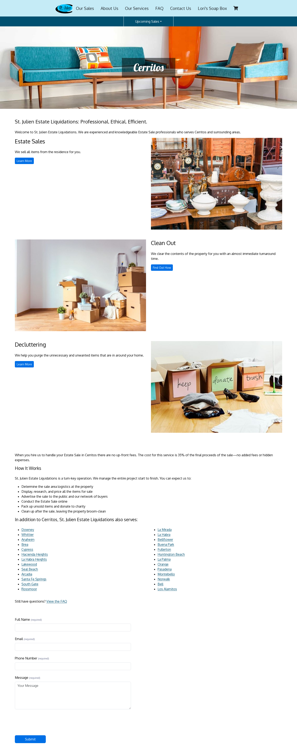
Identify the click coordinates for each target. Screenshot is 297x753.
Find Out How (163, 268)
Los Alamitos (167, 589)
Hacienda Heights (34, 554)
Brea (24, 544)
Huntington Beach (171, 554)
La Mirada (165, 530)
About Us (109, 8)
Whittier (27, 534)
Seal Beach (29, 569)
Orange (163, 564)
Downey (27, 530)
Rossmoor (29, 589)
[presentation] (46, 722)
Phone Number (26, 658)
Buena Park (166, 544)
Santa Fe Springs (33, 579)
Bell (160, 584)
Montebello (166, 574)
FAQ (159, 8)
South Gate (29, 584)
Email (19, 639)
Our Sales (85, 8)
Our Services (137, 8)
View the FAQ (56, 601)
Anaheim (27, 539)
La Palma (164, 559)
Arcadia (26, 574)
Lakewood (29, 564)
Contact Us (180, 8)
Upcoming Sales (147, 21)
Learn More (25, 161)
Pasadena (165, 569)
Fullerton (164, 549)
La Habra (164, 534)
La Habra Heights (34, 559)
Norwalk (164, 579)
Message (21, 678)
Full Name (22, 619)
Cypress (27, 549)
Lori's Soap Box (212, 8)
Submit (30, 739)
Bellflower (165, 539)
